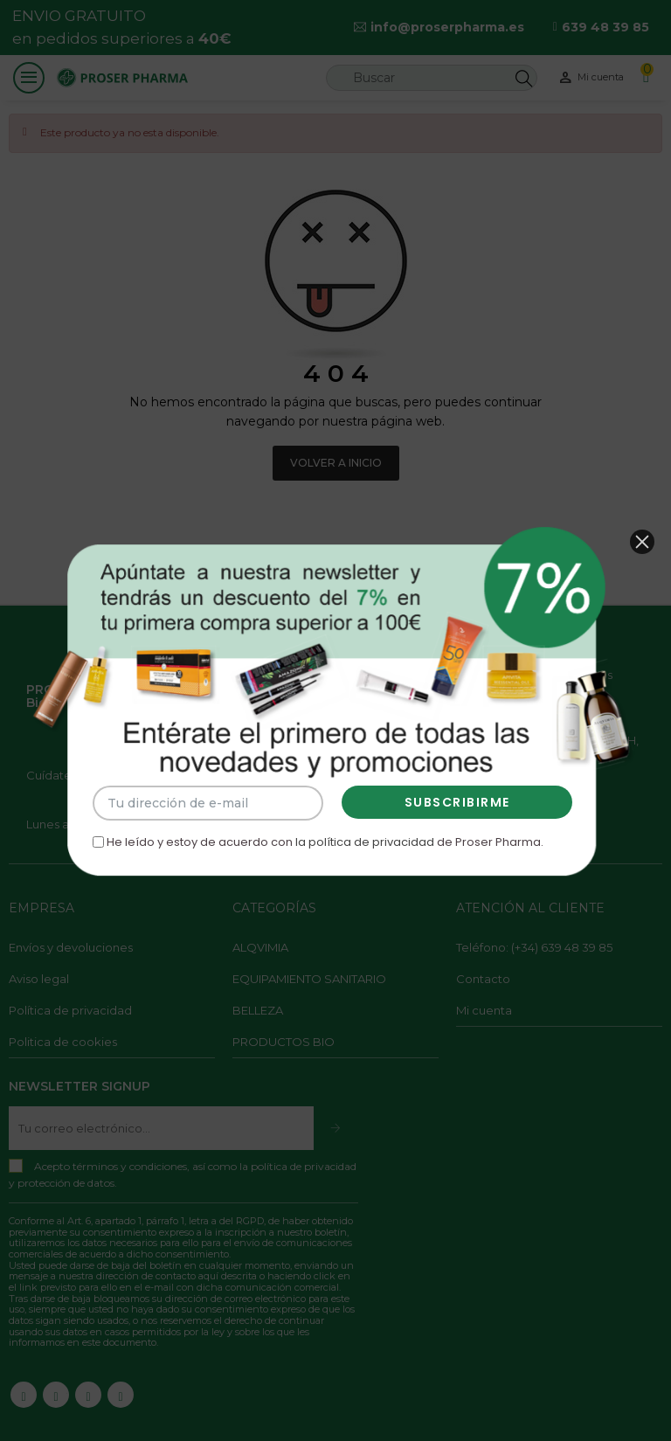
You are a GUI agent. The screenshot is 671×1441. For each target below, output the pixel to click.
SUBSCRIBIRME (446, 792)
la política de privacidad (362, 828)
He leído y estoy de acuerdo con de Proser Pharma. (319, 828)
